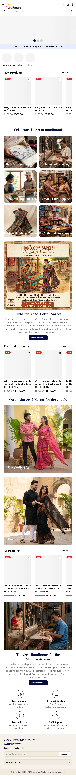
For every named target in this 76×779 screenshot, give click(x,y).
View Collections (38, 337)
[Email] (38, 754)
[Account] (72, 5)
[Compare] (62, 5)
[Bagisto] (14, 5)
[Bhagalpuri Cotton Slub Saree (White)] (48, 91)
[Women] (7, 58)
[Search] (71, 11)
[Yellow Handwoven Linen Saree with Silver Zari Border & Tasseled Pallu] (17, 364)
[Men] (30, 58)
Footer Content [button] (38, 762)
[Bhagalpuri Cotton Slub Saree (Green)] (17, 91)
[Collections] (19, 58)
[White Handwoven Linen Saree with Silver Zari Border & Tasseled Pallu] (48, 364)
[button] (67, 4)
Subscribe (65, 754)
